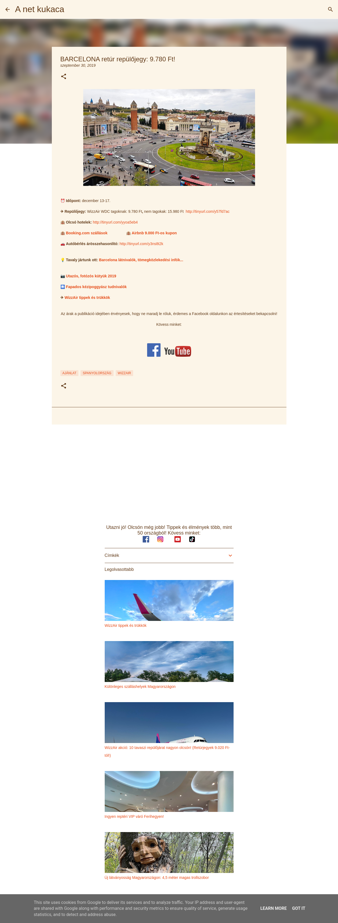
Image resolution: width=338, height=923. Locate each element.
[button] (63, 76)
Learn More (273, 908)
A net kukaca (39, 9)
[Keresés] (330, 9)
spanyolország (97, 373)
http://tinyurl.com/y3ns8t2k (141, 244)
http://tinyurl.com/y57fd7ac (208, 211)
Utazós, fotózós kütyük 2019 (91, 276)
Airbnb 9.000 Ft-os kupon (154, 233)
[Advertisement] (169, 470)
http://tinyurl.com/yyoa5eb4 (115, 222)
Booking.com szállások (86, 233)
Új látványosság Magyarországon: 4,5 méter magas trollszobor (157, 877)
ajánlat (70, 373)
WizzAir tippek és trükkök (87, 297)
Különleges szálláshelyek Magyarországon (140, 686)
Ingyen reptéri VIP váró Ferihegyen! (134, 816)
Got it (298, 908)
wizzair (124, 373)
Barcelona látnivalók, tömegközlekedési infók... (141, 260)
